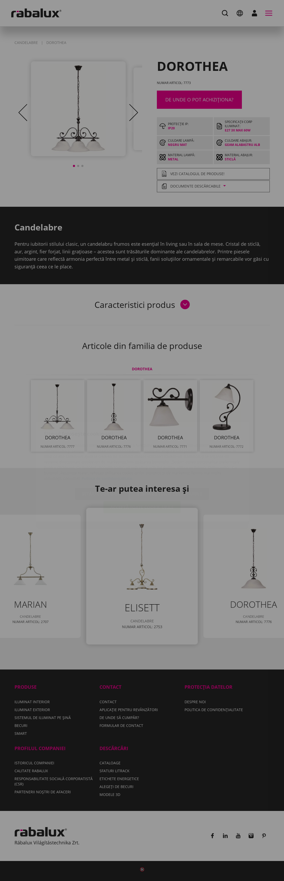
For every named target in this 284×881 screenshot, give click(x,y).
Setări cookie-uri (102, 463)
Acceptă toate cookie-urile (142, 476)
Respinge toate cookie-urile (169, 463)
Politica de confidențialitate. (107, 447)
